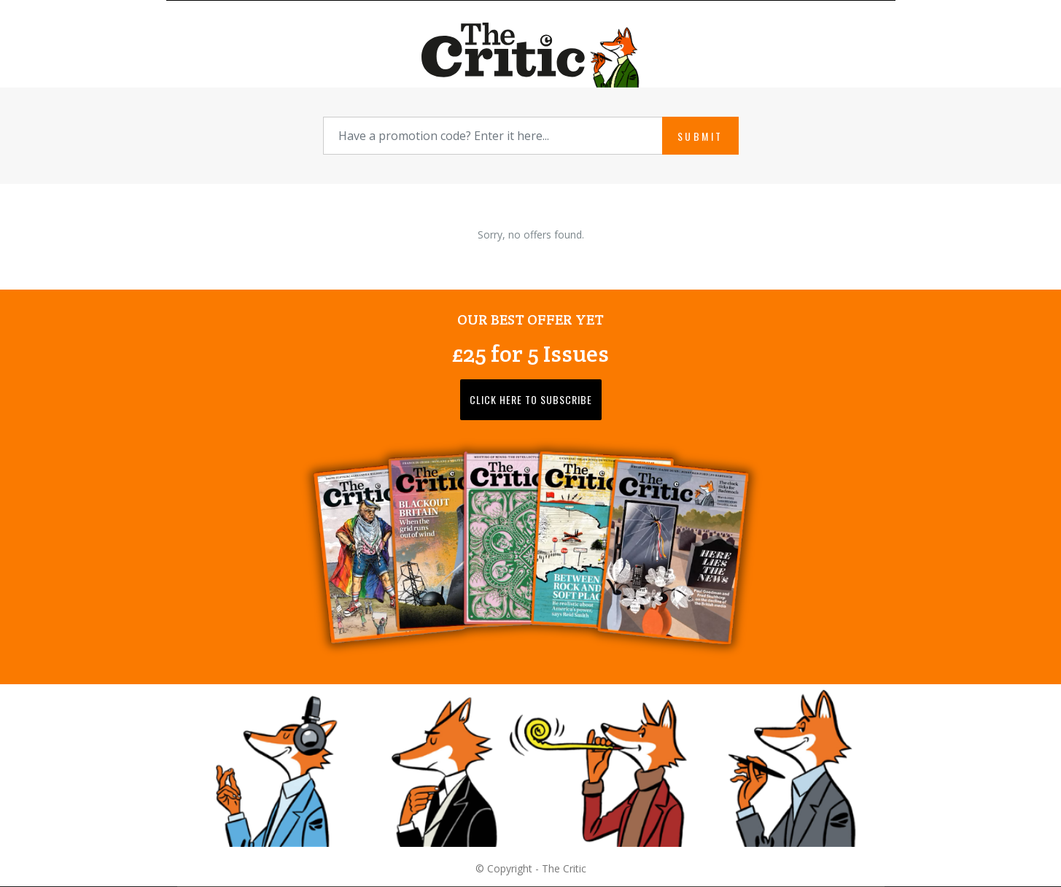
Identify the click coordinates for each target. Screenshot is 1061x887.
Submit (700, 136)
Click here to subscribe (531, 399)
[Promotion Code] (493, 136)
